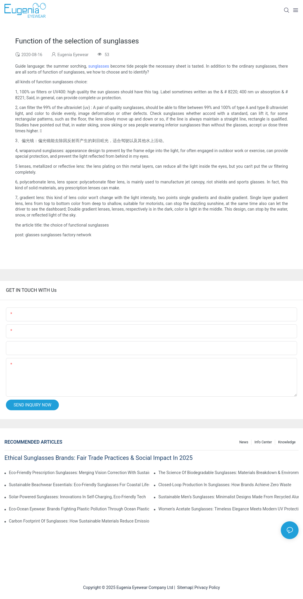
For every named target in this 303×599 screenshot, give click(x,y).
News (243, 442)
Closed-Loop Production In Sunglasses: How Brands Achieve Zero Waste (224, 484)
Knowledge (287, 442)
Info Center (263, 442)
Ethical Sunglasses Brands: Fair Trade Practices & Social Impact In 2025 (98, 457)
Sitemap (183, 587)
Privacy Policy (207, 587)
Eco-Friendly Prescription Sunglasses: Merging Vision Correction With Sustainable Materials (79, 472)
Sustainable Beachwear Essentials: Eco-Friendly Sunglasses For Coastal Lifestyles (79, 484)
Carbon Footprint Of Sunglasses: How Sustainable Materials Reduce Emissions (79, 521)
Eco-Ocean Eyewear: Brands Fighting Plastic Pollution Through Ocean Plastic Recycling (79, 509)
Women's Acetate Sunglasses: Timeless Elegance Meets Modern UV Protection (228, 509)
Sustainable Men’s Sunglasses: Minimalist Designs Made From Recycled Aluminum (228, 496)
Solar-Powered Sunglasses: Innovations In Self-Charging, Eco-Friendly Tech (77, 496)
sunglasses (98, 66)
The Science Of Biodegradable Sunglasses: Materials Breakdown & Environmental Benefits (228, 472)
